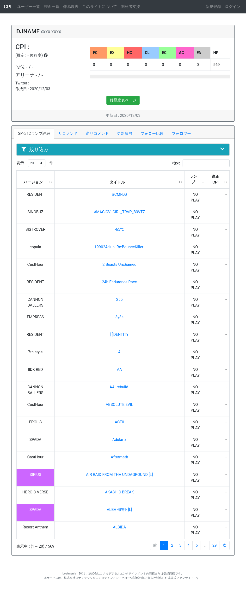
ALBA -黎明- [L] (119, 509)
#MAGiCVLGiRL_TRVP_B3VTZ (119, 212)
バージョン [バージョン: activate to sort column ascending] (33, 182)
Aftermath (119, 457)
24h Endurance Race (119, 282)
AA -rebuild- (119, 387)
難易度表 (71, 6)
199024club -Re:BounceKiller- (119, 247)
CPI (7, 7)
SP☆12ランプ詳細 (34, 133)
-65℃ (119, 229)
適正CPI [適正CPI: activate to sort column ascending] (215, 179)
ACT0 (119, 422)
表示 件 (34, 163)
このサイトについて (99, 6)
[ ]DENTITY (119, 334)
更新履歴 (124, 133)
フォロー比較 (152, 133)
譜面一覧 (51, 6)
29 (214, 545)
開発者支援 (130, 6)
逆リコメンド (97, 133)
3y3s (119, 317)
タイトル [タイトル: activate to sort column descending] (117, 182)
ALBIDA (119, 527)
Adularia (119, 439)
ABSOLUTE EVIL (119, 404)
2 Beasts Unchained (119, 264)
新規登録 (213, 6)
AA (119, 369)
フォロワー (181, 133)
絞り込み (123, 149)
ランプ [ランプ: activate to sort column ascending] (193, 179)
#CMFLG (119, 194)
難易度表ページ (123, 100)
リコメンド (68, 133)
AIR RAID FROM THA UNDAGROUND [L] (119, 474)
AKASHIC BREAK (119, 492)
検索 (201, 163)
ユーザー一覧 (28, 6)
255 (119, 299)
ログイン (232, 6)
